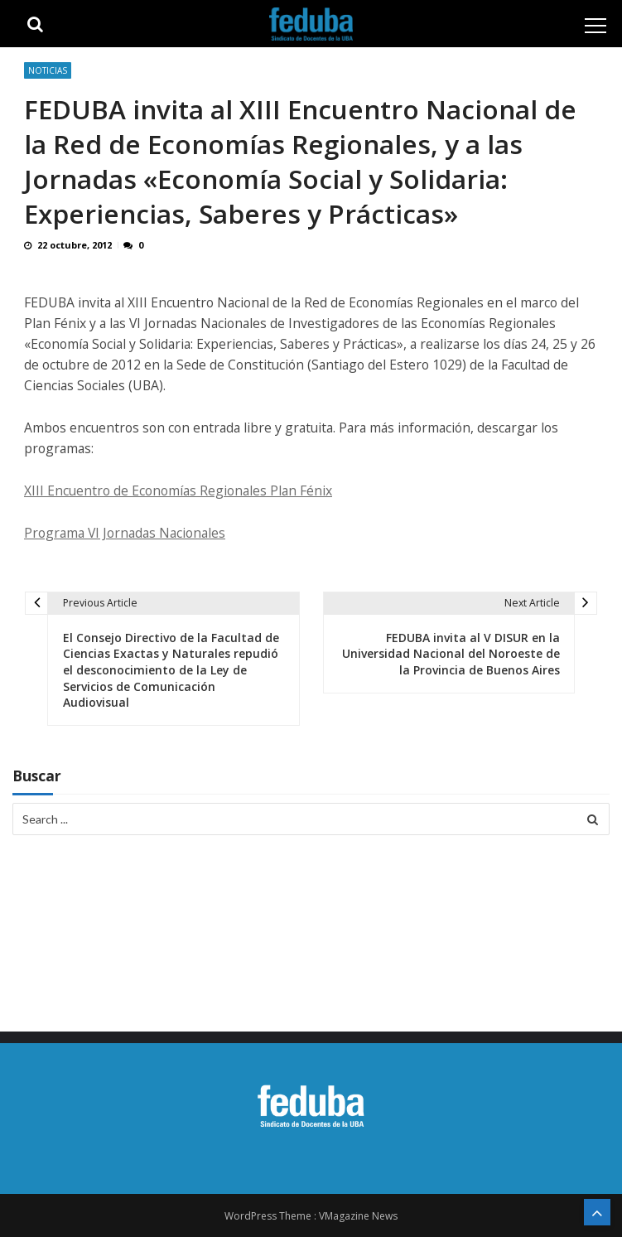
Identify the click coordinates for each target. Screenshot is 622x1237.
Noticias (47, 70)
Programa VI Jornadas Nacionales (124, 533)
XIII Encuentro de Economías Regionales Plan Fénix (178, 490)
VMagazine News (358, 1216)
